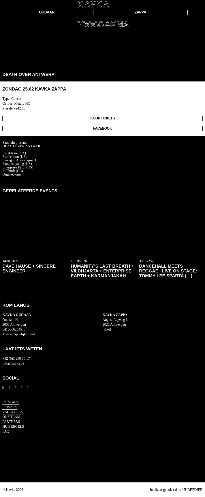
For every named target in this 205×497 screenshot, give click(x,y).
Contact (10, 402)
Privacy (9, 407)
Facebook (102, 128)
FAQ (5, 431)
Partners (11, 421)
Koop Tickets (102, 118)
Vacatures (12, 412)
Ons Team (11, 417)
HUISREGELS (13, 426)
